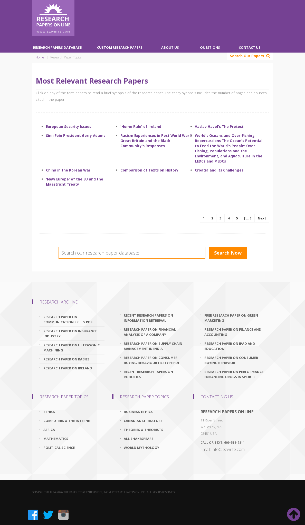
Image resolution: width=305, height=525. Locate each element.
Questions (210, 47)
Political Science (59, 447)
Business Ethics (138, 411)
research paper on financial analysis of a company (150, 332)
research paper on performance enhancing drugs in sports (233, 374)
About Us (170, 47)
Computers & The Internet (67, 420)
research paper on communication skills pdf (67, 319)
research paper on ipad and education (229, 346)
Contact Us (250, 47)
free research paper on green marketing (231, 318)
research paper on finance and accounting (232, 332)
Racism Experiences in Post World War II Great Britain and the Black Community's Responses (156, 140)
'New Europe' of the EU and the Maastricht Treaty (74, 182)
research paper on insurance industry (70, 333)
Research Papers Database (57, 47)
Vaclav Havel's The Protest (219, 126)
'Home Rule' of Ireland (140, 126)
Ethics (49, 411)
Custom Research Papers (119, 47)
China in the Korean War (68, 170)
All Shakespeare (138, 438)
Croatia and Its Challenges (219, 170)
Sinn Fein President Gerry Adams (75, 135)
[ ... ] (247, 218)
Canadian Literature (143, 420)
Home (40, 57)
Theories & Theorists (143, 429)
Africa (49, 429)
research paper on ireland (67, 368)
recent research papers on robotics (148, 374)
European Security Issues (68, 126)
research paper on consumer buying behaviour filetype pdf (152, 360)
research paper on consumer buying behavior (231, 360)
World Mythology (141, 447)
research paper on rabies (66, 359)
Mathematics (55, 438)
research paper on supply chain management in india (153, 346)
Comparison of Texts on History (149, 170)
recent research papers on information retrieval (148, 318)
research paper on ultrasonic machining (71, 347)
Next (262, 218)
